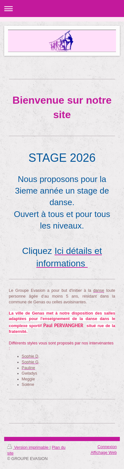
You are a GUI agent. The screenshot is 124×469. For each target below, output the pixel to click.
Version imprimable (28, 447)
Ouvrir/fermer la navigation (62, 8)
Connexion (107, 447)
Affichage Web (104, 452)
